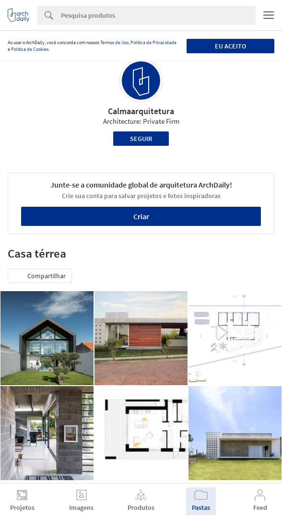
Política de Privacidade (153, 42)
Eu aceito (230, 46)
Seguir (141, 138)
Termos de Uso (114, 42)
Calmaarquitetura (141, 111)
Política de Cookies (29, 49)
